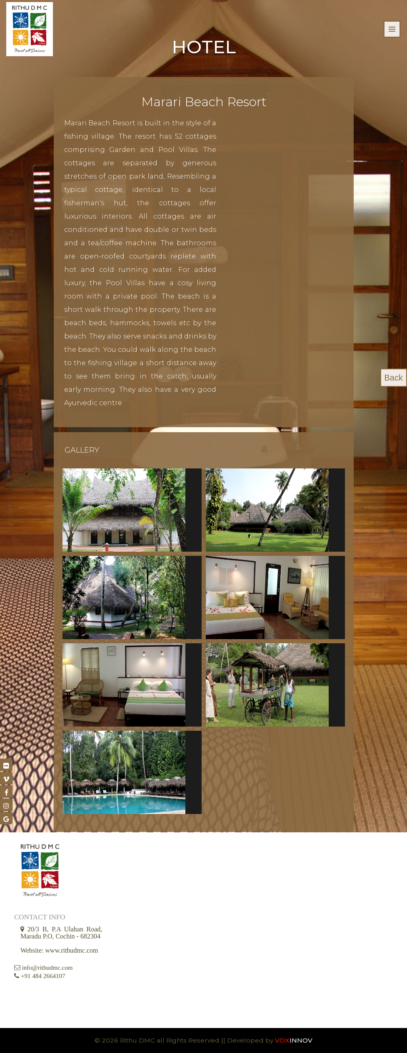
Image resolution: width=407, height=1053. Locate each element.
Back (394, 377)
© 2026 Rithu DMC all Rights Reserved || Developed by (185, 1040)
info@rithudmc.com (47, 967)
